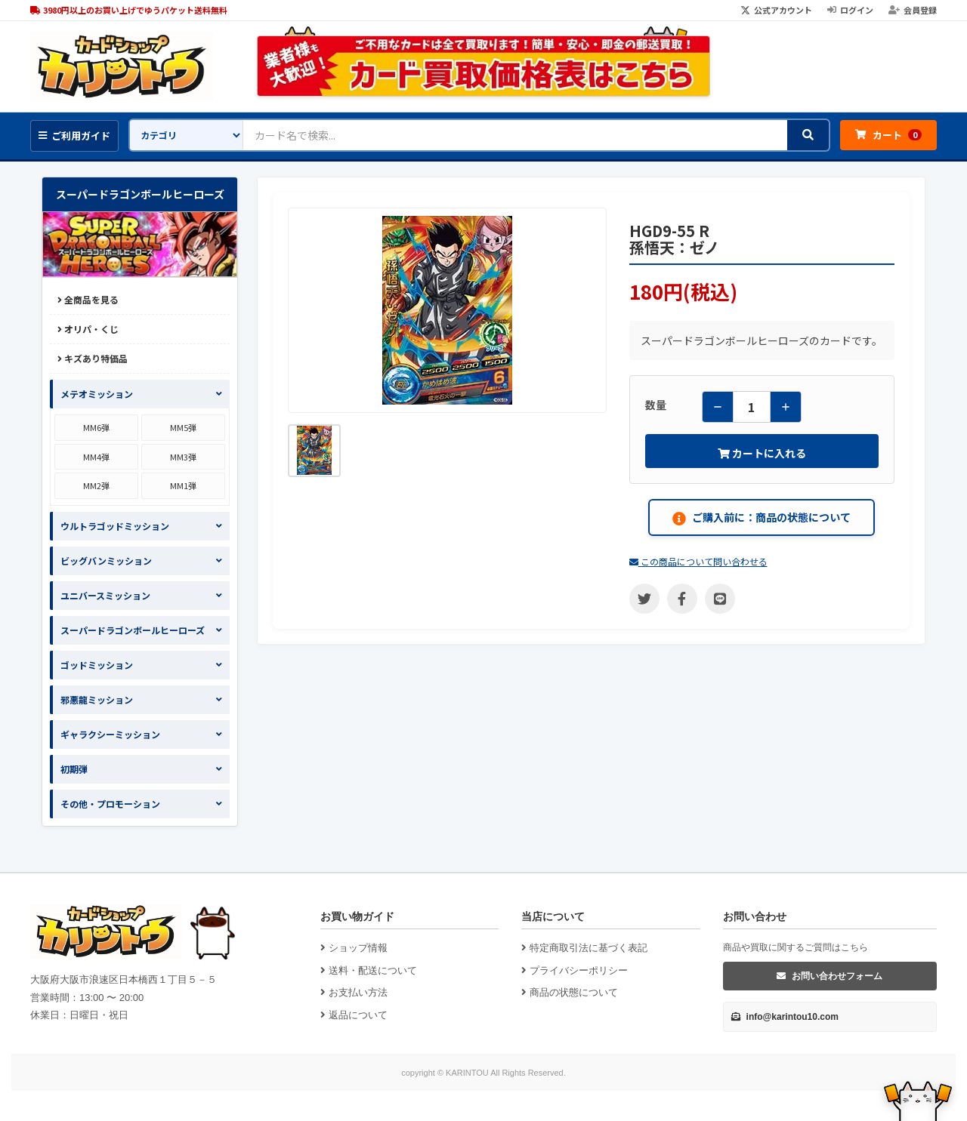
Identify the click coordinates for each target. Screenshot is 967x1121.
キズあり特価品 (92, 358)
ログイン (850, 10)
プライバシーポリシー (574, 970)
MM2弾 (96, 485)
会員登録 (912, 10)
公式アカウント (776, 10)
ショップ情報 (354, 947)
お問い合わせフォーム (829, 976)
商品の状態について (569, 992)
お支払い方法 (354, 992)
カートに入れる (762, 452)
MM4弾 (96, 457)
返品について (354, 1015)
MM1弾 (183, 485)
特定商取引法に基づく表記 (584, 947)
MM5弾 (183, 427)
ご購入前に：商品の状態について (761, 517)
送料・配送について (368, 970)
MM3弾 (183, 457)
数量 (655, 404)
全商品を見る (88, 299)
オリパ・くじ (88, 328)
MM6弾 (96, 427)
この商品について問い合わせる (698, 561)
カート (888, 135)
